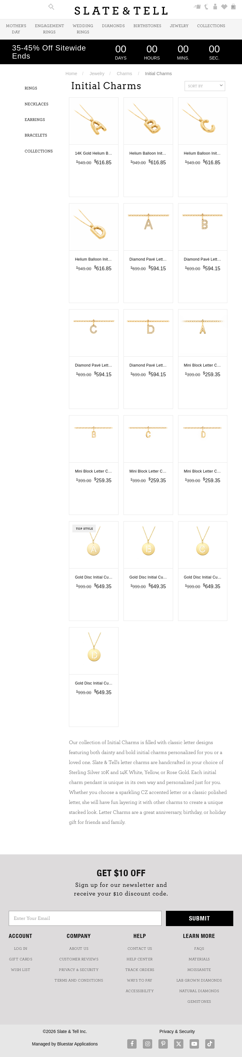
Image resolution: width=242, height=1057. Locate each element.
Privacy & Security (177, 1031)
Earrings (35, 120)
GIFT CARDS (20, 959)
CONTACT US (140, 948)
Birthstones (147, 26)
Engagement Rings (49, 29)
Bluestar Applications (77, 1043)
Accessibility (140, 991)
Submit (199, 918)
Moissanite (199, 970)
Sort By (205, 85)
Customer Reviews (78, 959)
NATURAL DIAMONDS (199, 991)
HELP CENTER (140, 959)
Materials (199, 959)
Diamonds (113, 26)
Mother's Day (16, 29)
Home (71, 73)
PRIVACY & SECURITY (79, 970)
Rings (31, 88)
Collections (211, 26)
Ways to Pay (139, 980)
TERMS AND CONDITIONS (79, 980)
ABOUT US (78, 948)
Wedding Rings (83, 29)
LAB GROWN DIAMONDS (199, 980)
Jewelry (179, 26)
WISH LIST (21, 970)
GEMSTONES (199, 1001)
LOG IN (20, 948)
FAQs (199, 948)
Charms (124, 73)
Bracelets (36, 135)
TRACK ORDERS (139, 970)
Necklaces (36, 104)
